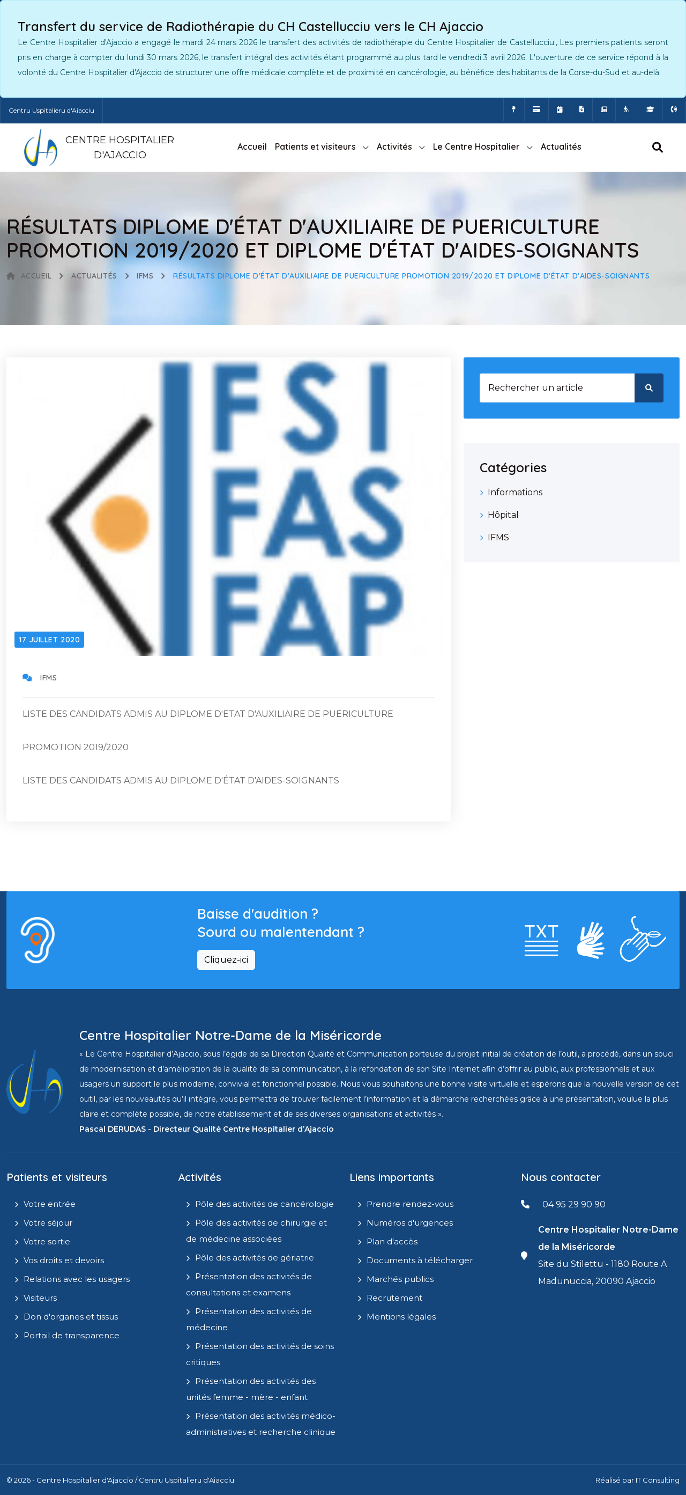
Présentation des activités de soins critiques (260, 1354)
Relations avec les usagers (77, 1279)
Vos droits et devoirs (64, 1260)
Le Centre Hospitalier (476, 146)
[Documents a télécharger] (581, 109)
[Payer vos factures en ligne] (536, 109)
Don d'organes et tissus (71, 1316)
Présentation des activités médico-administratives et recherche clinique (260, 1424)
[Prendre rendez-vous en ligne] (560, 109)
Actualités (561, 146)
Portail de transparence (72, 1335)
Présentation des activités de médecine (249, 1319)
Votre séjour (48, 1223)
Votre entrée (50, 1204)
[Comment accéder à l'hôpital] (514, 109)
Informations (515, 492)
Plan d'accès (392, 1241)
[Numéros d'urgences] (674, 109)
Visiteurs (40, 1298)
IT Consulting (658, 1480)
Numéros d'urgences (410, 1223)
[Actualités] (604, 109)
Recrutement (394, 1298)
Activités (394, 146)
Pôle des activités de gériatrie (254, 1257)
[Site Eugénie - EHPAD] (627, 109)
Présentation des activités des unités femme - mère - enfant (251, 1389)
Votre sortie (47, 1241)
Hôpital (503, 515)
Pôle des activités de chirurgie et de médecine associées (256, 1231)
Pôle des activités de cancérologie (264, 1204)
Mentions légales (401, 1316)
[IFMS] (650, 109)
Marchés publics (400, 1279)
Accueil (252, 146)
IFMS (145, 276)
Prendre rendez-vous (410, 1204)
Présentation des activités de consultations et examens (249, 1284)
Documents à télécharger (420, 1260)
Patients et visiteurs (315, 146)
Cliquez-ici (226, 960)
